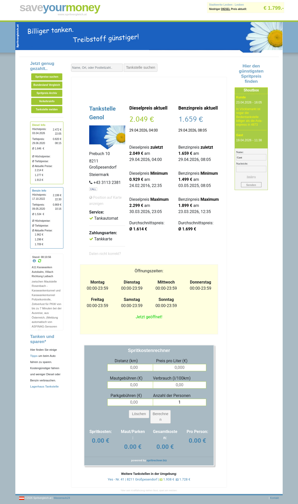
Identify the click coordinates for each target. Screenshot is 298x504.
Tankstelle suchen (140, 67)
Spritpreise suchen (46, 76)
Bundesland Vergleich (46, 85)
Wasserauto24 (62, 498)
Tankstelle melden (47, 109)
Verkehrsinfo (47, 101)
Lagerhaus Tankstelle (44, 386)
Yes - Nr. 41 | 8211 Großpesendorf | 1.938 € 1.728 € (149, 479)
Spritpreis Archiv (47, 93)
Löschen (139, 414)
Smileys (251, 176)
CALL (93, 189)
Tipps (34, 355)
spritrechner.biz (157, 460)
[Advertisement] (149, 90)
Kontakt (274, 498)
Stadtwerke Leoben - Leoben (226, 4)
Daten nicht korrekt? (105, 254)
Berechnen (160, 416)
